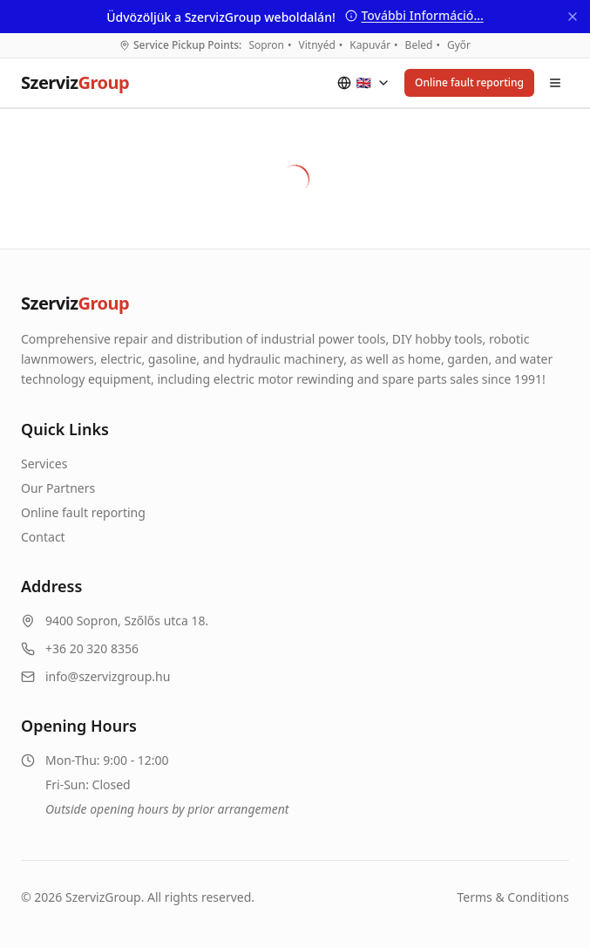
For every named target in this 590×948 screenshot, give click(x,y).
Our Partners (58, 488)
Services (44, 463)
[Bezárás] (572, 16)
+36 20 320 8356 (92, 648)
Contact (43, 537)
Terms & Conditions (514, 897)
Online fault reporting (469, 82)
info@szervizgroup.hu (107, 676)
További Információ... (414, 15)
